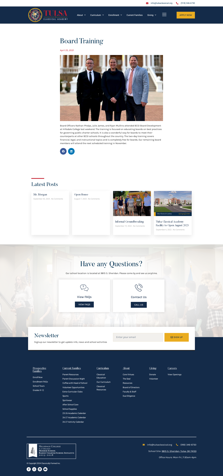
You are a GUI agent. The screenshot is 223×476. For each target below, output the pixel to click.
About (81, 15)
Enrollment (115, 15)
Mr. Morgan (40, 194)
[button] (63, 151)
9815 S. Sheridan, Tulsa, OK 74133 (179, 451)
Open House (81, 194)
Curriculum (97, 15)
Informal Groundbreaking (129, 222)
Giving (151, 15)
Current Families (135, 15)
